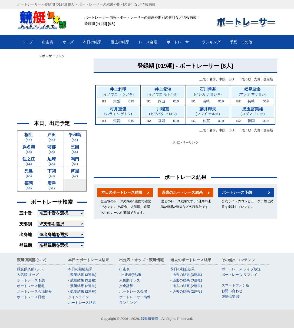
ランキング (128, 302)
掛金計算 (126, 286)
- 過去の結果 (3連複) (186, 280)
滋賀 (116, 121)
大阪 (116, 101)
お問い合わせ (231, 291)
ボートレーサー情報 (135, 297)
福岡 (161, 121)
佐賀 (206, 121)
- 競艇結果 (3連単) (82, 275)
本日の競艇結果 (80, 269)
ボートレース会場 (133, 291)
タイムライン (78, 297)
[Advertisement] (185, 156)
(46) (29, 149)
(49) (51, 173)
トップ (27, 42)
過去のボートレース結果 (182, 192)
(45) (51, 149)
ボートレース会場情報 (34, 291)
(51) (75, 161)
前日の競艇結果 (182, 269)
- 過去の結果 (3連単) (186, 275)
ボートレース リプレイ (239, 275)
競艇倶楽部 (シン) (31, 269)
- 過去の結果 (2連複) (186, 291)
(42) (75, 173)
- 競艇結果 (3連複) (82, 280)
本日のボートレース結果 (121, 192)
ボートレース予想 (237, 192)
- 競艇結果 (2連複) (82, 291)
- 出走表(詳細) (130, 275)
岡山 (161, 101)
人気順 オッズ (28, 275)
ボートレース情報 (31, 286)
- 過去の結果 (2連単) (186, 286)
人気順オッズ (129, 280)
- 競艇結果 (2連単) (82, 286)
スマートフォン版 (235, 285)
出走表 (124, 269)
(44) (29, 137)
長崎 (206, 101)
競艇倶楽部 (230, 296)
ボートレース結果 (82, 302)
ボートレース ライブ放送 (241, 269)
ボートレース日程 (31, 297)
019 (131, 101)
